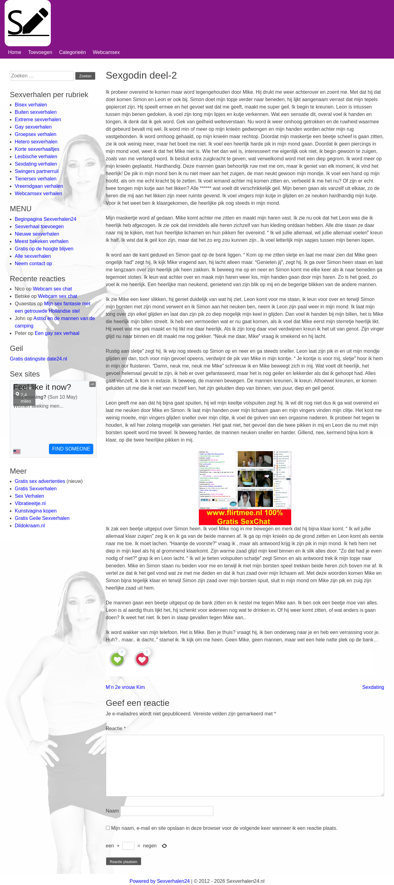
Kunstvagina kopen (36, 510)
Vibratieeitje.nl (30, 503)
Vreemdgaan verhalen (39, 186)
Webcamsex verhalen (38, 193)
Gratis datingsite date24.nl (38, 358)
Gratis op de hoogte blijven (44, 248)
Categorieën (72, 52)
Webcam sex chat (52, 288)
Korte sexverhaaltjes (37, 149)
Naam (112, 810)
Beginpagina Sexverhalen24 (45, 219)
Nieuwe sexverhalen (37, 234)
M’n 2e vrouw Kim (125, 687)
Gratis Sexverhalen (36, 488)
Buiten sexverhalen (36, 112)
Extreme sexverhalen (38, 119)
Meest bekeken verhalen (41, 241)
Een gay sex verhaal (57, 333)
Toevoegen (40, 52)
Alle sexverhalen (33, 256)
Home (14, 52)
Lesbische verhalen (36, 156)
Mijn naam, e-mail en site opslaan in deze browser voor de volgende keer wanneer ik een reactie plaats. (224, 828)
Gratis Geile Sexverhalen (42, 518)
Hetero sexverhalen (36, 141)
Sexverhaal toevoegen (39, 226)
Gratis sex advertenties (40, 481)
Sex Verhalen (29, 496)
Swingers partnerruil (36, 171)
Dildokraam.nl (30, 525)
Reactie (116, 728)
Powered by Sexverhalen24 (160, 881)
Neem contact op (33, 263)
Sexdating (373, 687)
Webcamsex (106, 52)
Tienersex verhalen (35, 178)
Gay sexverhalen (33, 127)
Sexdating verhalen (36, 164)
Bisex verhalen (31, 104)
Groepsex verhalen (35, 134)
